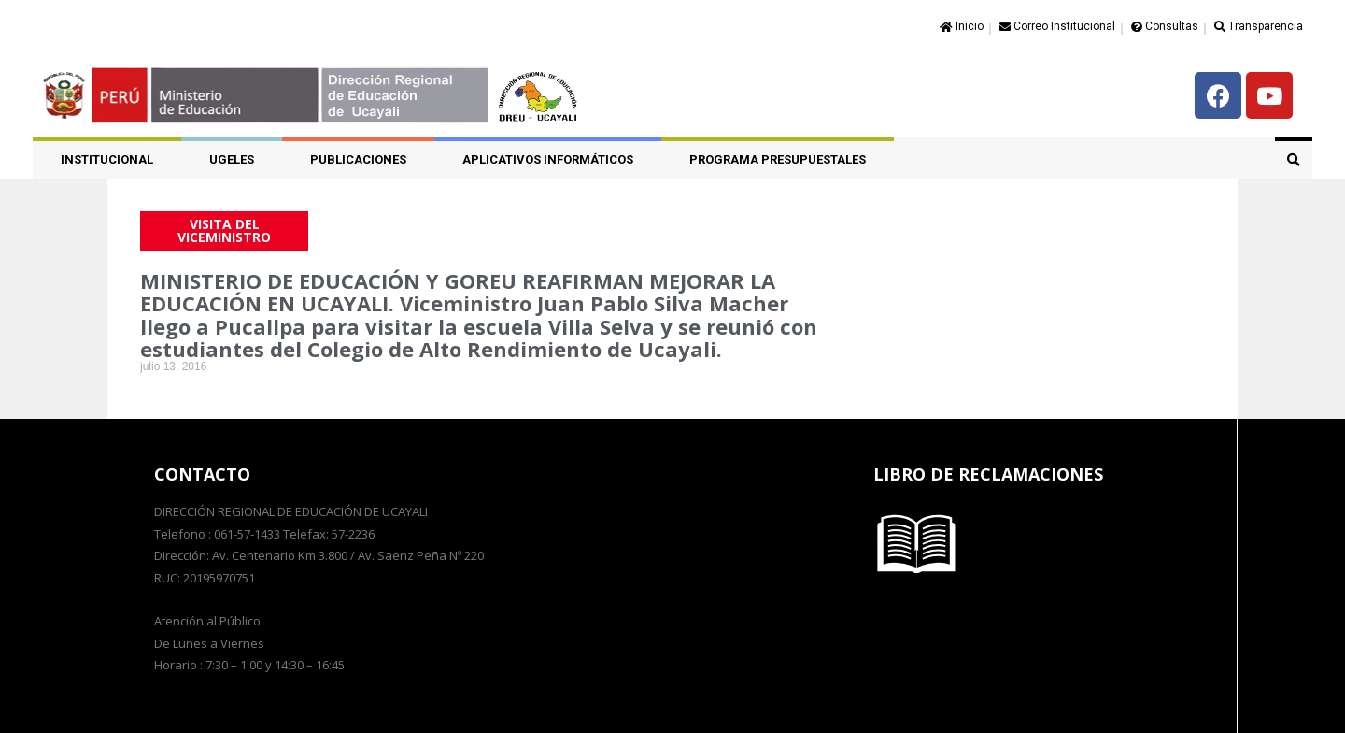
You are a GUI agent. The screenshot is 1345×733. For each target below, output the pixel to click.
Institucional (107, 159)
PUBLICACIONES (358, 159)
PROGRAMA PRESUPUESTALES (777, 159)
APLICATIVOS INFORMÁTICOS (547, 159)
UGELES (231, 159)
